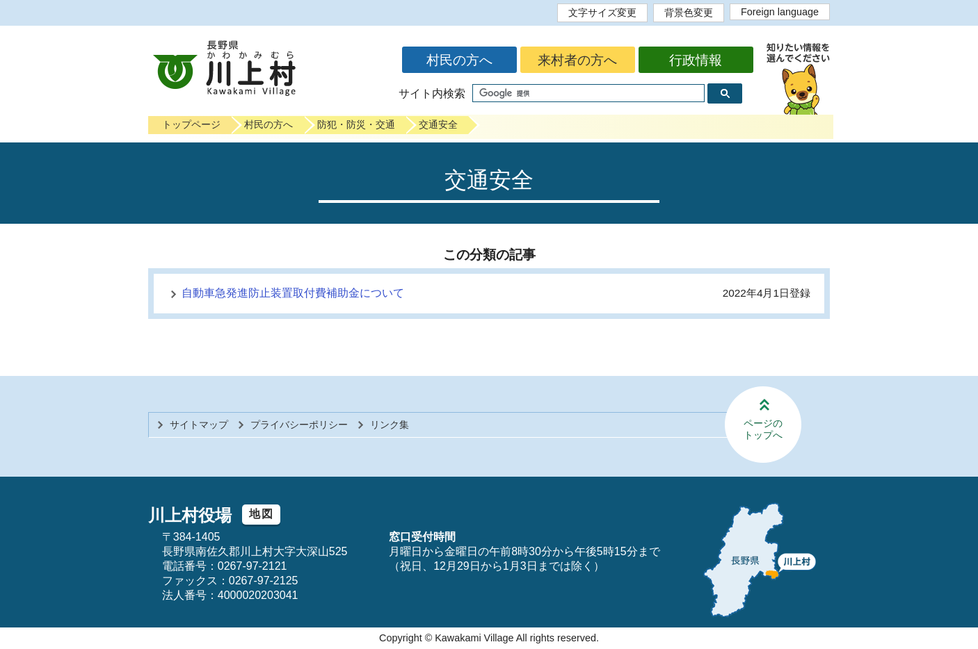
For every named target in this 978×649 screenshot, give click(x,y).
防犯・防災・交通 (356, 124)
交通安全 (438, 124)
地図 (261, 514)
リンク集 (389, 424)
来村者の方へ (577, 60)
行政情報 (695, 60)
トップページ (191, 124)
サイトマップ (199, 424)
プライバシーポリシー (299, 424)
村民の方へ (459, 60)
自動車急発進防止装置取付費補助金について (293, 293)
